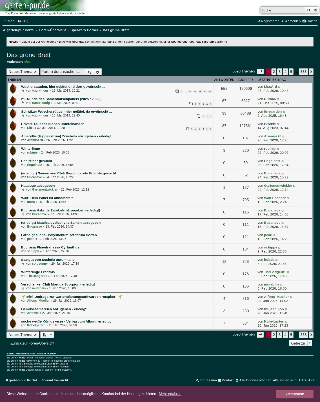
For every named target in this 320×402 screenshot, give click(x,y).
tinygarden (273, 111)
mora (31, 202)
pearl (30, 239)
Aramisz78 (35, 140)
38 (210, 91)
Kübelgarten (36, 325)
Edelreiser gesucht (36, 161)
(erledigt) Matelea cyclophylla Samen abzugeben (61, 222)
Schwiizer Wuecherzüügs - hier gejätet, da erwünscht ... (66, 111)
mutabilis (39, 288)
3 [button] (280, 71)
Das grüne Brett (29, 54)
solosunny (40, 263)
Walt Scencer (275, 198)
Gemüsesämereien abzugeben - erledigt (54, 309)
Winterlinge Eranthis (38, 272)
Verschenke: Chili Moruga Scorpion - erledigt (58, 284)
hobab (269, 259)
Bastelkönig (41, 103)
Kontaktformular (96, 41)
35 (195, 91)
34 (190, 91)
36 (200, 91)
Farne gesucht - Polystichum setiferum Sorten (59, 235)
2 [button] (274, 71)
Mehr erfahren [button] (170, 394)
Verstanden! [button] (295, 394)
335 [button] (303, 71)
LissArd (270, 86)
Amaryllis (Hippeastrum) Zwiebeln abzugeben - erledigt (66, 136)
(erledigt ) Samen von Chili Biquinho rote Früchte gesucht (68, 173)
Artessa (32, 313)
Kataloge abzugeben (38, 185)
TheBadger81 (37, 276)
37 (205, 91)
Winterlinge (30, 148)
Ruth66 (270, 99)
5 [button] (291, 71)
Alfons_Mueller (38, 300)
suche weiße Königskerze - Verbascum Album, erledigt (66, 321)
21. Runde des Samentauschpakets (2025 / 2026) (60, 99)
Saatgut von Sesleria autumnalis (47, 259)
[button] (260, 71)
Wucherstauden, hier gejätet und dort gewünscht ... (63, 86)
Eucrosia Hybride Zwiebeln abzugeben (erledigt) (60, 210)
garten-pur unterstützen (142, 41)
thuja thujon (274, 309)
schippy (33, 251)
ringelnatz (34, 165)
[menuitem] (23, 21)
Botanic (270, 124)
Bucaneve (34, 177)
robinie (32, 152)
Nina (27, 62)
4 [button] (285, 71)
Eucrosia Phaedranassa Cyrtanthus (50, 247)
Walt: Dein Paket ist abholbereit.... (49, 198)
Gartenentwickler (45, 189)
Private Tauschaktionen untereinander (52, 124)
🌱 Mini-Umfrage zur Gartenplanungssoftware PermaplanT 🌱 (71, 297)
